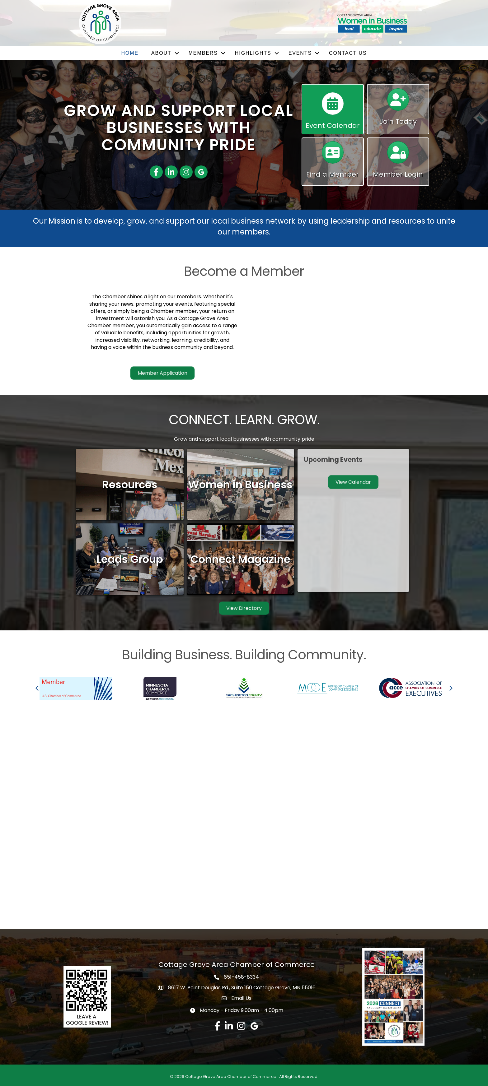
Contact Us (348, 53)
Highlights (253, 53)
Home (129, 53)
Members (203, 53)
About (161, 53)
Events (300, 53)
